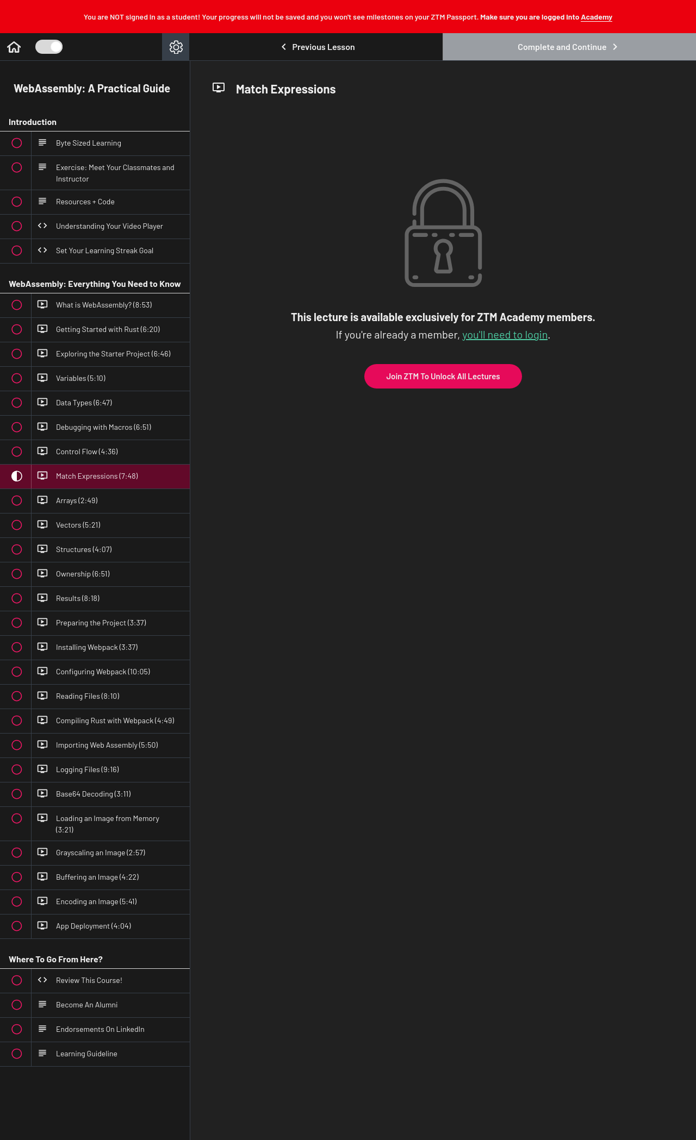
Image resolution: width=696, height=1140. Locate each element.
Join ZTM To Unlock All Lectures (443, 376)
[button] (13, 46)
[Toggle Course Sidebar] (49, 46)
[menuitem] (175, 46)
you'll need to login (505, 334)
